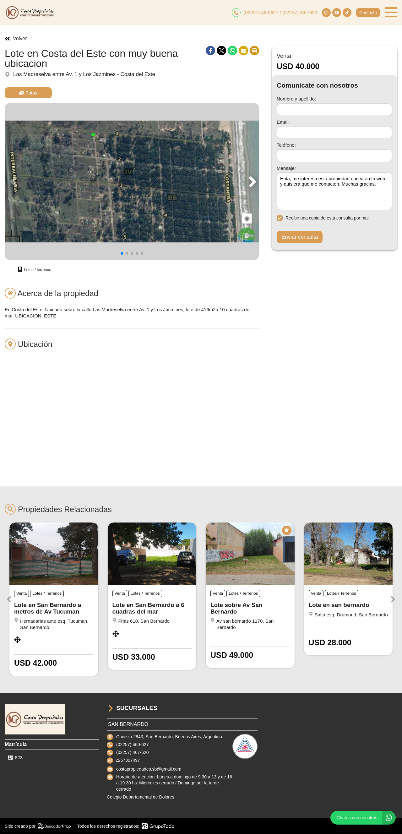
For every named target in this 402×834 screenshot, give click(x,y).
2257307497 (128, 760)
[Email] (334, 132)
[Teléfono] (334, 155)
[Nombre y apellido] (334, 109)
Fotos (28, 92)
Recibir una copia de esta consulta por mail (323, 218)
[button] (251, 181)
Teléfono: (286, 145)
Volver (16, 38)
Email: (283, 122)
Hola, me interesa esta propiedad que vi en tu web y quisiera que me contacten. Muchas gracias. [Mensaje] (334, 191)
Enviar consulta (299, 237)
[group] (132, 181)
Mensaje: (286, 168)
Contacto (368, 12)
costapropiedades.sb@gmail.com (148, 769)
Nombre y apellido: (296, 98)
